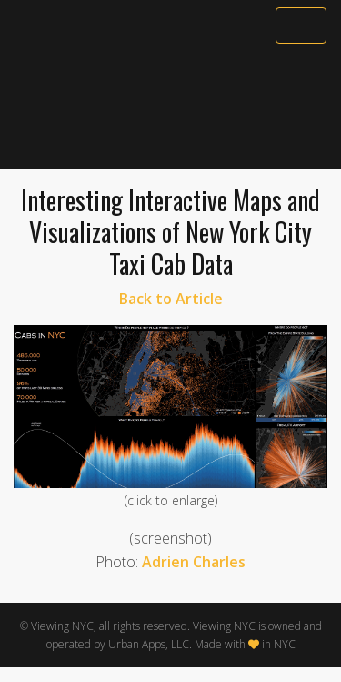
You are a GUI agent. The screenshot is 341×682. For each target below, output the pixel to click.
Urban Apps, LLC (148, 644)
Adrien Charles (194, 562)
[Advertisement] (170, 107)
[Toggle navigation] (301, 25)
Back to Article (171, 299)
